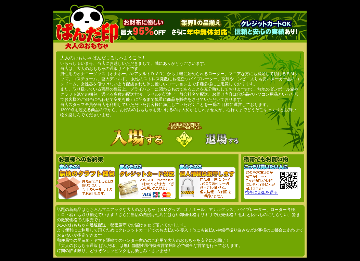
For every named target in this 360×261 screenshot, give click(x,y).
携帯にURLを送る (261, 192)
